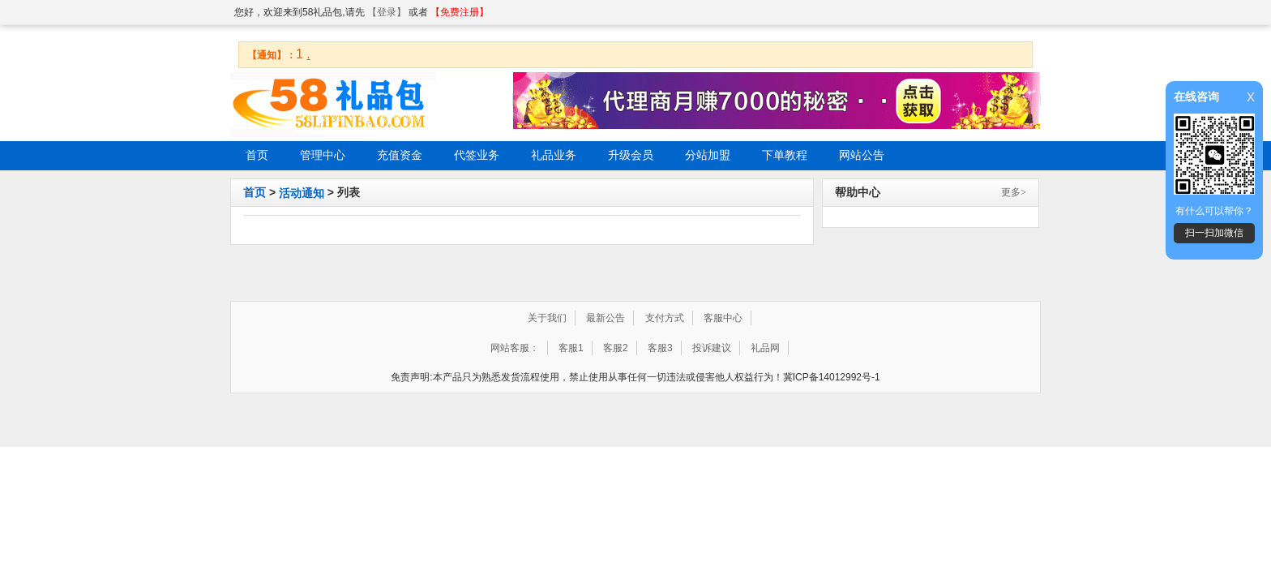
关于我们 (547, 318)
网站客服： (514, 348)
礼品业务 (553, 155)
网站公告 (861, 155)
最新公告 (605, 318)
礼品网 (765, 348)
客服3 (660, 348)
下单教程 (784, 155)
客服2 (615, 348)
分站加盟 (707, 155)
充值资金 (399, 155)
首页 (257, 155)
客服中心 (723, 318)
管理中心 (322, 155)
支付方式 (664, 318)
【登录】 (386, 12)
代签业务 (476, 155)
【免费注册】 (459, 12)
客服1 (571, 348)
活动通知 (301, 193)
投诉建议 (711, 348)
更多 (1013, 192)
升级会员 (630, 155)
